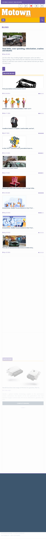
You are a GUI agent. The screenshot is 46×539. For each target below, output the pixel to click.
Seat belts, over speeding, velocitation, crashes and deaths (23, 49)
